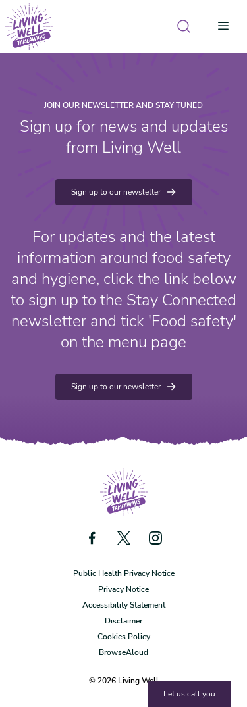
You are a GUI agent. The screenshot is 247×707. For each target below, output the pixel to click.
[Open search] (183, 26)
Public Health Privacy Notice (124, 573)
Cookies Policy (123, 636)
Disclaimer (123, 621)
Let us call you (189, 694)
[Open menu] (227, 26)
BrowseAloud (123, 652)
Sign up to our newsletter (124, 192)
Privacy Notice (123, 589)
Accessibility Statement (123, 605)
